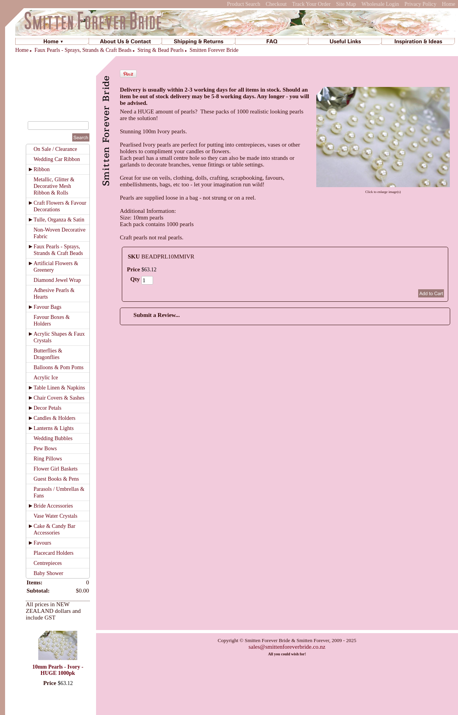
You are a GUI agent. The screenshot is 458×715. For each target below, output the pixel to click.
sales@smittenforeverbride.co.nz (286, 647)
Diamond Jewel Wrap (57, 280)
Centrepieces (48, 563)
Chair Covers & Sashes (59, 398)
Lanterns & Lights (54, 428)
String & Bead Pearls (160, 50)
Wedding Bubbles (53, 438)
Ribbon (42, 169)
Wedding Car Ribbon (57, 159)
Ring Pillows (48, 459)
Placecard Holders (53, 553)
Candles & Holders (54, 418)
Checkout (276, 4)
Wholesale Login (380, 4)
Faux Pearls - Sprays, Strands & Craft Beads (83, 50)
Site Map (346, 4)
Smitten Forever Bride (213, 50)
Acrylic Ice (46, 378)
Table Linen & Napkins (59, 388)
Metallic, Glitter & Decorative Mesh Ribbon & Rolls (54, 186)
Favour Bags (47, 307)
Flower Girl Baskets (56, 469)
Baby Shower (48, 573)
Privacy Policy (421, 4)
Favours (42, 543)
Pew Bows (45, 448)
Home (448, 4)
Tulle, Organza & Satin (59, 220)
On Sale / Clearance (55, 149)
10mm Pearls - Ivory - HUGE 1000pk (58, 670)
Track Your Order (311, 4)
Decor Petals (47, 408)
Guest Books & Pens (56, 479)
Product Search (243, 4)
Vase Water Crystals (55, 516)
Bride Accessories (53, 506)
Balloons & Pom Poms (59, 367)
